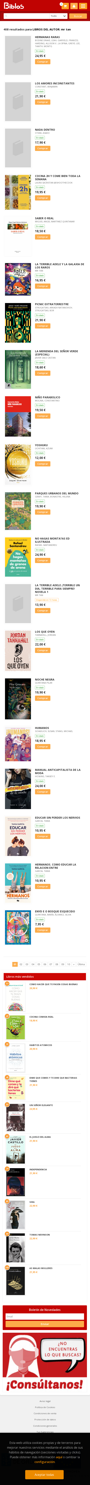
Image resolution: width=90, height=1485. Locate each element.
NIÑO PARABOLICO (47, 397)
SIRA (32, 1202)
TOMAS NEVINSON (39, 1234)
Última (81, 964)
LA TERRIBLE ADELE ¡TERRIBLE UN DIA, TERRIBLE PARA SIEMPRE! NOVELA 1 (57, 588)
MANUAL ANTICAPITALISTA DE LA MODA (58, 771)
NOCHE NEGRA (44, 679)
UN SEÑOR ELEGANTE (41, 1105)
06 (44, 964)
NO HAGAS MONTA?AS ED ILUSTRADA (52, 540)
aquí (59, 1457)
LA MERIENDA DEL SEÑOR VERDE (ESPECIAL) (56, 352)
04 (33, 964)
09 (62, 964)
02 (21, 964)
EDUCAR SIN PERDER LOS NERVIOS (57, 817)
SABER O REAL (44, 218)
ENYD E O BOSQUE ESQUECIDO (55, 911)
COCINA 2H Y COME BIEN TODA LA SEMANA (57, 177)
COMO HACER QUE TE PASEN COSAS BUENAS (53, 984)
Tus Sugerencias (45, 1431)
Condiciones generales (45, 1425)
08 (56, 964)
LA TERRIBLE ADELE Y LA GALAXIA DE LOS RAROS (59, 265)
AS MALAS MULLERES (40, 1268)
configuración (44, 1462)
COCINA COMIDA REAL (41, 1016)
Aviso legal (45, 1401)
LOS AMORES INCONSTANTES (54, 83)
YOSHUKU (41, 445)
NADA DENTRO (45, 129)
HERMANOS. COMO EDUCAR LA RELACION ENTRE (55, 866)
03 (27, 964)
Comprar (42, 61)
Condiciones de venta (45, 1413)
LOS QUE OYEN (45, 631)
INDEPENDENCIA (38, 1169)
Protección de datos (45, 1419)
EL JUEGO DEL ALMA (40, 1136)
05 (39, 964)
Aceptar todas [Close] (44, 1475)
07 (50, 964)
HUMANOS (42, 728)
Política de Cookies (45, 1407)
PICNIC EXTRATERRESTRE (52, 304)
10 (68, 964)
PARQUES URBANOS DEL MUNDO (56, 493)
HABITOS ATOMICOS (40, 1045)
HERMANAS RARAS (47, 37)
